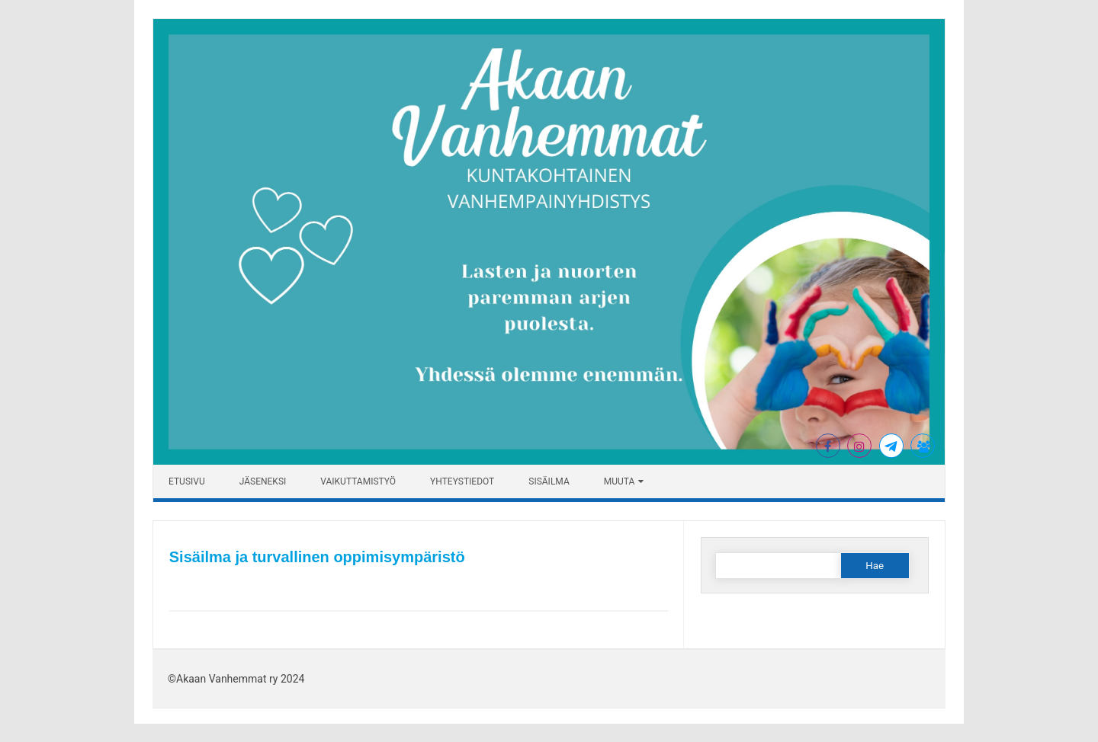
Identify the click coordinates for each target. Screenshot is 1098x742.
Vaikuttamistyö (358, 481)
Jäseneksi (263, 481)
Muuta (619, 481)
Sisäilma (548, 481)
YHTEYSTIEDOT (462, 481)
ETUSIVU (187, 481)
